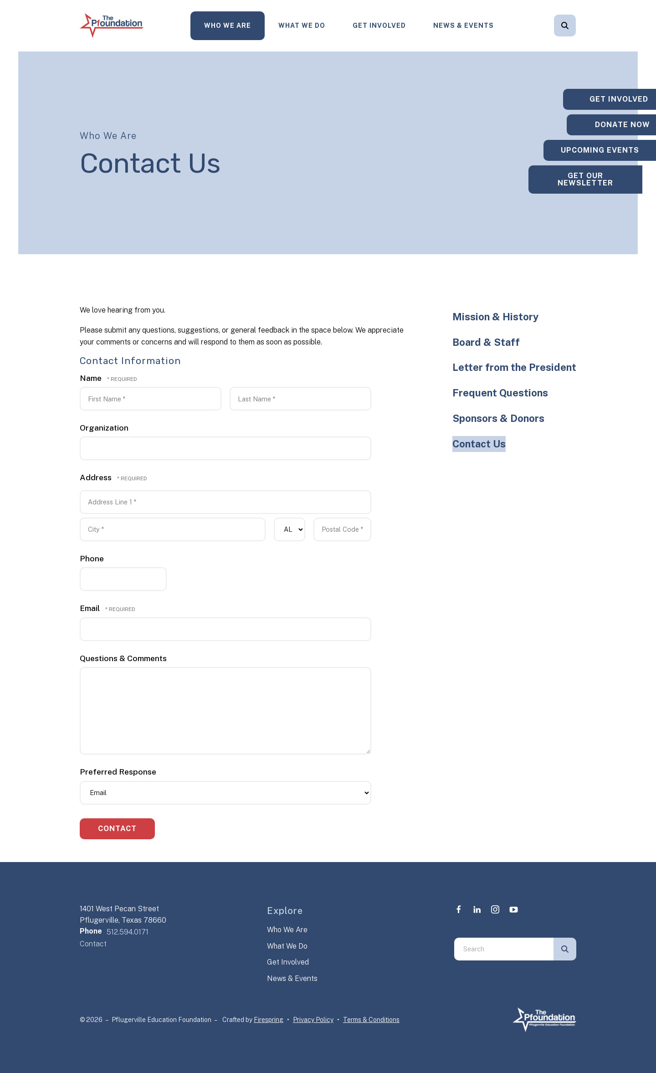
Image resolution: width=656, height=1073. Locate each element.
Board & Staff (486, 342)
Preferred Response (118, 771)
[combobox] (504, 949)
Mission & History (495, 317)
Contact (93, 944)
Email (91, 608)
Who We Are (227, 25)
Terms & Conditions (371, 1019)
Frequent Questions (500, 393)
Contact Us (479, 444)
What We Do (301, 25)
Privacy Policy (313, 1019)
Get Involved (379, 25)
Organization (104, 427)
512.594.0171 (128, 932)
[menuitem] (227, 25)
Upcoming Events (599, 150)
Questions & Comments (123, 658)
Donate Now (599, 121)
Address (96, 477)
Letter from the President (514, 367)
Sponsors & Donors (498, 418)
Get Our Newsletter (599, 183)
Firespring (268, 1019)
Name (91, 378)
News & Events (463, 25)
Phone (92, 558)
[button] (565, 25)
